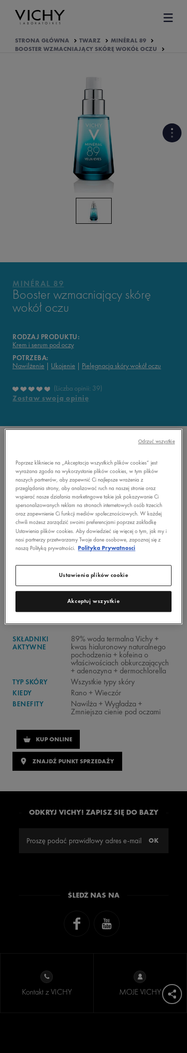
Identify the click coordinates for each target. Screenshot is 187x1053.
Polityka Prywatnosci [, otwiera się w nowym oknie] (106, 547)
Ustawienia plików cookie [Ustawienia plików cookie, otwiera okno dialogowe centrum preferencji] (94, 574)
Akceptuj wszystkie (93, 600)
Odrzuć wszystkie (156, 441)
